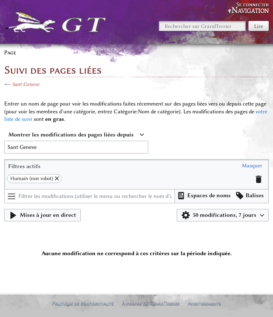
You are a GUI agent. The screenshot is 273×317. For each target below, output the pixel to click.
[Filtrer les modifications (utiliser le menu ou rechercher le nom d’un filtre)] (89, 196)
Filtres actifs (24, 166)
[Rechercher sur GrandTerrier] (202, 26)
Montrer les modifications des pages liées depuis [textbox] (71, 134)
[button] (252, 166)
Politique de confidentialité (83, 303)
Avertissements (204, 303)
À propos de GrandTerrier (151, 303)
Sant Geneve (25, 84)
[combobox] (76, 135)
